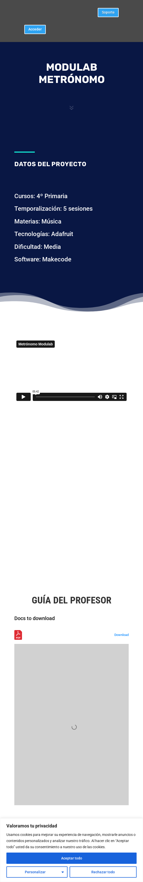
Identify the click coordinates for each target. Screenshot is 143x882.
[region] (71, 850)
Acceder (35, 29)
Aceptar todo (71, 858)
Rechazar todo (103, 872)
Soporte (108, 12)
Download (121, 635)
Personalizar (35, 872)
